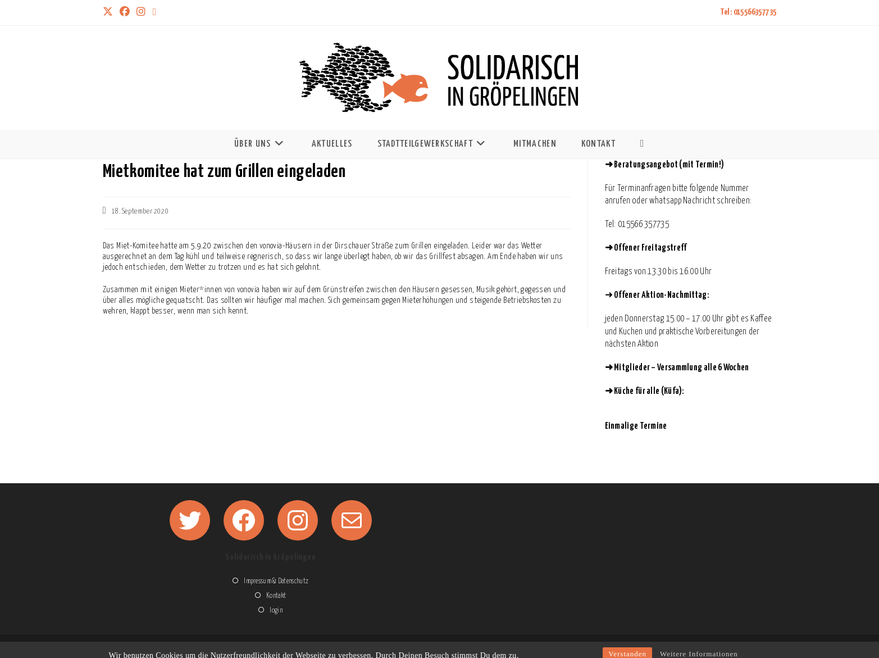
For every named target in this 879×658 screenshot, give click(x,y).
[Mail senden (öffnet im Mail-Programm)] (154, 13)
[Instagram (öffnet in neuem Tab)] (141, 13)
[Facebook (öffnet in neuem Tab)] (124, 13)
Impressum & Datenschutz (276, 581)
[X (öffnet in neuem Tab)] (109, 13)
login (276, 610)
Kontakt (276, 596)
